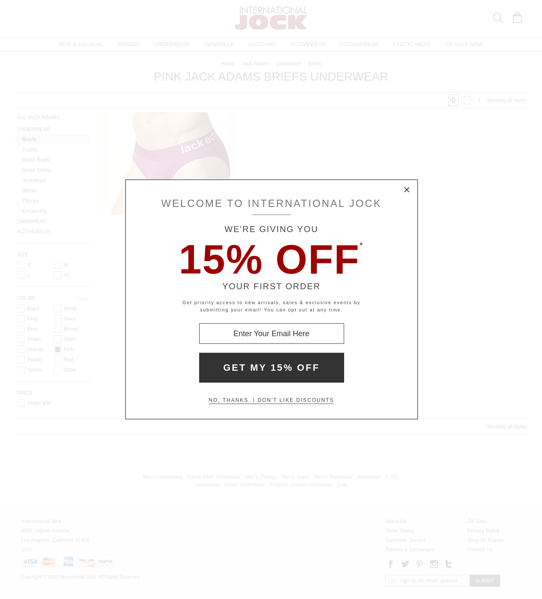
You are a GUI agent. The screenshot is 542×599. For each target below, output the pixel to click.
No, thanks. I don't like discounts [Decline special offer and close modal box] (271, 400)
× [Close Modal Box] (407, 190)
